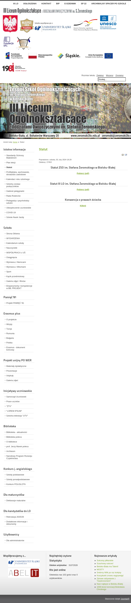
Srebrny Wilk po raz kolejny (109, 572)
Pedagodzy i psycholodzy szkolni (17, 201)
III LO (15, 3)
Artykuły (10, 375)
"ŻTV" (9, 406)
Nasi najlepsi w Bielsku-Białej (110, 584)
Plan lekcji (11, 162)
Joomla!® (125, 599)
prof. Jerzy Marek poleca (17, 446)
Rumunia (10, 333)
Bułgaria (10, 338)
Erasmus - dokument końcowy (15, 348)
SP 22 (83, 3)
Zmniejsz (119, 75)
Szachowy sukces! (105, 563)
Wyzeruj (109, 75)
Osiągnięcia (11, 257)
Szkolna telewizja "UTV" (17, 416)
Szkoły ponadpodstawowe (18, 479)
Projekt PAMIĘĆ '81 (15, 303)
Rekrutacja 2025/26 (15, 517)
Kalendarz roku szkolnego (18, 179)
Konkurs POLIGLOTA (16, 484)
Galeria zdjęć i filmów (15, 281)
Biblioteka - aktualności (16, 432)
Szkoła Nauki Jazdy (15, 217)
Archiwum (10, 451)
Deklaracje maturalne (15, 500)
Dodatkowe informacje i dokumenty (16, 522)
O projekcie (11, 319)
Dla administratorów (15, 540)
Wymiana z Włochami (16, 267)
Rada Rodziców (13, 196)
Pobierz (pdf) (83, 189)
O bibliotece (11, 442)
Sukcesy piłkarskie (105, 560)
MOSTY (100, 569)
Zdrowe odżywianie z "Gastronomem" (106, 579)
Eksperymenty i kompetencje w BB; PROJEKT (19, 287)
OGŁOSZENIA (30, 3)
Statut (9, 167)
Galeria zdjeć (12, 380)
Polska (9, 342)
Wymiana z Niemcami (16, 262)
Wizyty (9, 324)
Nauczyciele (11, 248)
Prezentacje (11, 371)
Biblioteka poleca (14, 437)
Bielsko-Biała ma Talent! (107, 566)
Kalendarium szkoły (15, 243)
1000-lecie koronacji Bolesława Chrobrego (111, 588)
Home (15, 142)
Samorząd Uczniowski (16, 397)
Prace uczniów (12, 401)
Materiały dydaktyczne (16, 366)
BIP (57, 3)
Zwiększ (100, 75)
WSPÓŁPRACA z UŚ (15, 252)
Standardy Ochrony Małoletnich (15, 156)
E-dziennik (70, 3)
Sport (8, 271)
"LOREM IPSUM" (14, 411)
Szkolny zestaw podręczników (13, 185)
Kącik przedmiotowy (15, 276)
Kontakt (46, 3)
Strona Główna (13, 233)
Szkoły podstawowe (15, 474)
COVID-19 (11, 212)
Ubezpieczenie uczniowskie (18, 208)
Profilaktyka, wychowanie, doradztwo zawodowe (18, 173)
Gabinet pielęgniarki (15, 191)
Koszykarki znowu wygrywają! (110, 575)
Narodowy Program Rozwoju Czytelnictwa (19, 457)
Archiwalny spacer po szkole (108, 3)
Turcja (9, 329)
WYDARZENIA (13, 238)
